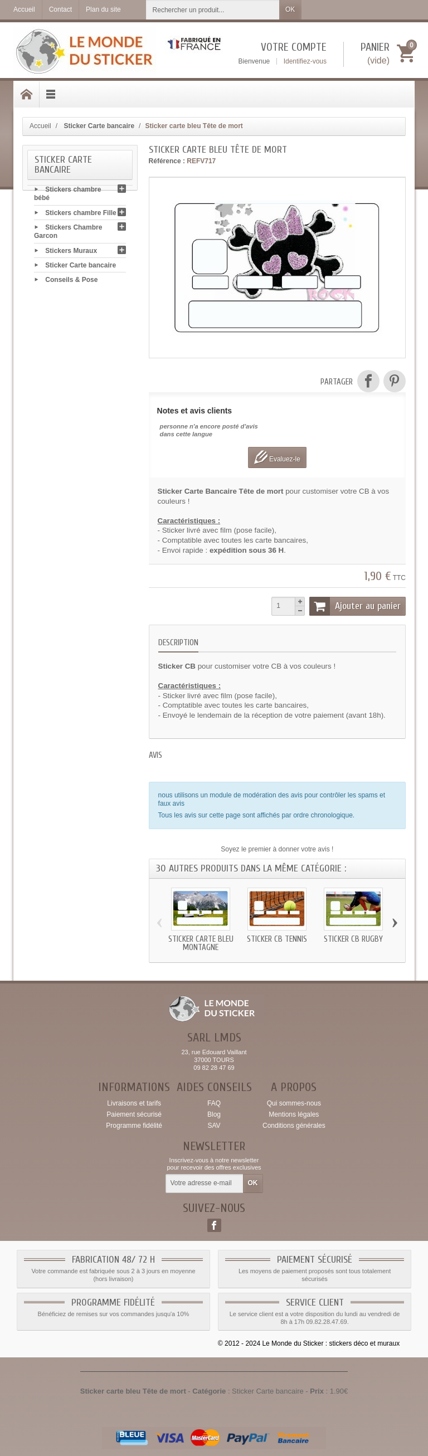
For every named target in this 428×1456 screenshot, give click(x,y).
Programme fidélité (134, 1125)
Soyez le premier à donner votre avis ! (277, 849)
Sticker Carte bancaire (80, 267)
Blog (214, 1114)
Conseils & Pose (71, 281)
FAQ (214, 1103)
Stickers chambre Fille (80, 214)
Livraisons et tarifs (134, 1103)
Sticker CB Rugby (353, 939)
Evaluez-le (277, 457)
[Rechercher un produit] (213, 10)
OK (290, 9)
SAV (213, 1125)
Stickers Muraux (71, 252)
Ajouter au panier (355, 606)
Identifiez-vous (305, 61)
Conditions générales (293, 1125)
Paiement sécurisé (134, 1114)
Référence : (167, 161)
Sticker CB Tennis (277, 939)
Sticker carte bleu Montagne (201, 943)
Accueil (40, 126)
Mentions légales (294, 1114)
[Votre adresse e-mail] (205, 1183)
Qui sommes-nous (294, 1103)
